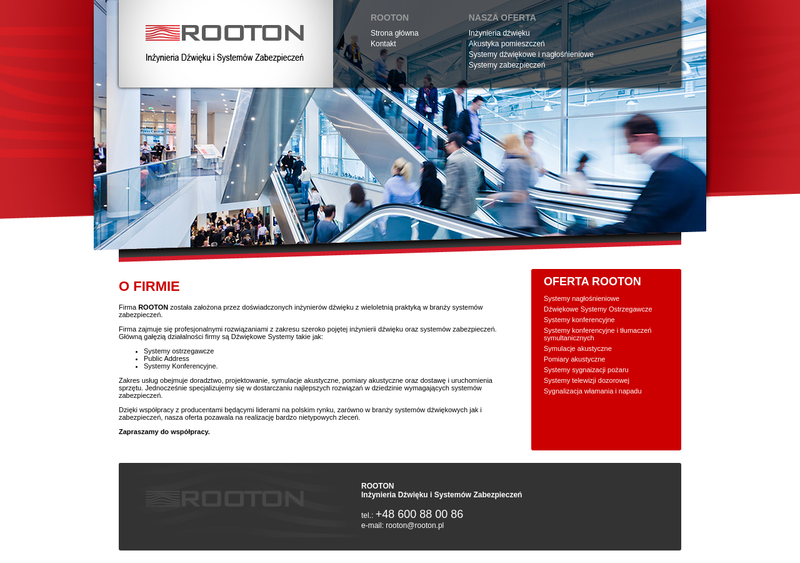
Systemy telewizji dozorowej (586, 380)
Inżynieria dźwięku (499, 33)
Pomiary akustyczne (574, 359)
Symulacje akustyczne (578, 348)
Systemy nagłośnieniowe (581, 298)
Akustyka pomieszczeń (507, 43)
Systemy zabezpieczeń (507, 65)
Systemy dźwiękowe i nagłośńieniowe (531, 54)
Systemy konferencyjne (579, 319)
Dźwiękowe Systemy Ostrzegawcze (598, 309)
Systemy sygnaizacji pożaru (586, 369)
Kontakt (383, 43)
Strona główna (395, 33)
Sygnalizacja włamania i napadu (593, 391)
